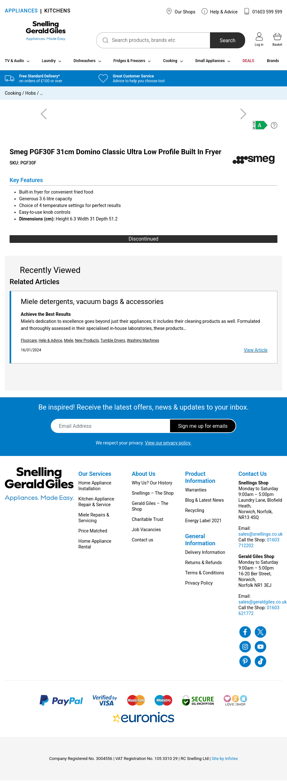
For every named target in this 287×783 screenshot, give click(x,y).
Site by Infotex (225, 761)
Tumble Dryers (113, 343)
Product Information (200, 480)
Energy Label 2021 (203, 523)
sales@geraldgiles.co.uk (262, 604)
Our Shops (180, 11)
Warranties (195, 492)
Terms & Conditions (204, 575)
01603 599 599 (263, 11)
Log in (259, 39)
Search (219, 40)
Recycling (194, 512)
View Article (256, 352)
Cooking (170, 63)
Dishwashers (85, 63)
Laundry (49, 63)
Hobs (30, 95)
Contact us (142, 542)
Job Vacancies (146, 532)
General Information (200, 542)
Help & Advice (219, 11)
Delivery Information (205, 554)
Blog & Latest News (204, 502)
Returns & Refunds (203, 565)
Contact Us (252, 476)
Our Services (94, 476)
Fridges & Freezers (129, 63)
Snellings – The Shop (153, 495)
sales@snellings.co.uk (260, 536)
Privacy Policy (199, 585)
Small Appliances (210, 63)
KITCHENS (57, 11)
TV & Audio (14, 63)
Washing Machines (143, 343)
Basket (277, 39)
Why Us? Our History (152, 485)
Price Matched (92, 533)
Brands (273, 63)
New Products (87, 343)
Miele (68, 343)
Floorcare (29, 343)
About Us (143, 476)
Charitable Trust (147, 521)
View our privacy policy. (168, 445)
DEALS (248, 63)
